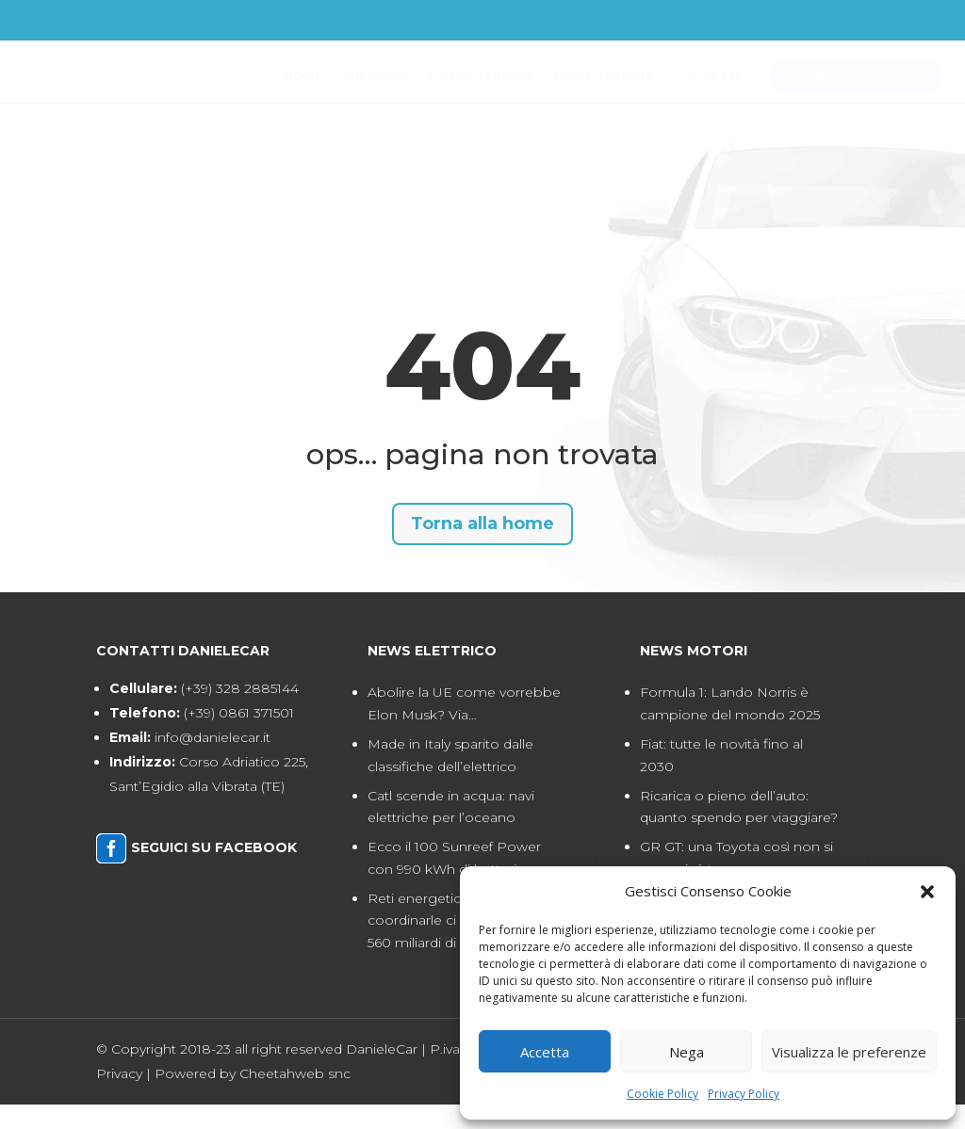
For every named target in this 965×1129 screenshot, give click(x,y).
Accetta (544, 1051)
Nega (686, 1051)
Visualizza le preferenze (849, 1051)
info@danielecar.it (212, 761)
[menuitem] (319, 20)
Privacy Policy (743, 1094)
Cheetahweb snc (295, 1097)
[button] (927, 891)
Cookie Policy (662, 1094)
